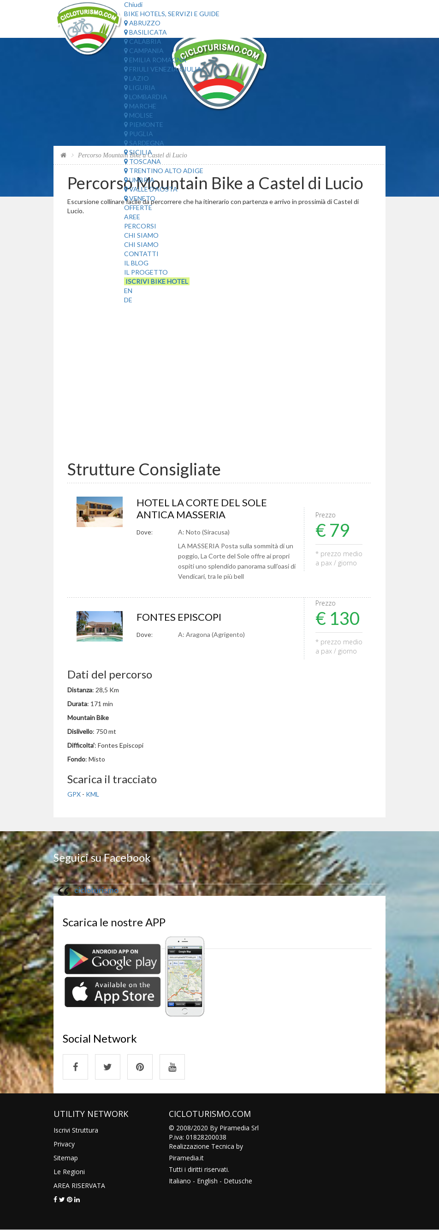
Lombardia (145, 97)
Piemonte (143, 124)
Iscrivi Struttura (75, 1130)
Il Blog (136, 263)
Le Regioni (69, 1171)
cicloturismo (96, 890)
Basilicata (145, 32)
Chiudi (133, 4)
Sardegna (144, 143)
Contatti (141, 254)
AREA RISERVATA (79, 1185)
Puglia (138, 134)
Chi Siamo (141, 235)
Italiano (180, 1180)
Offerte (138, 207)
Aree (132, 217)
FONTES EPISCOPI (178, 617)
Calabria (142, 41)
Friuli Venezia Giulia (163, 69)
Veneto (139, 198)
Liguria (139, 87)
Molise (138, 115)
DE (128, 300)
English (207, 1180)
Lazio (136, 78)
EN (128, 290)
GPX (74, 794)
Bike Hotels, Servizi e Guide (172, 14)
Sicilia (138, 152)
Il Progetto (146, 272)
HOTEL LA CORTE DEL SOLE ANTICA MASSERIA (201, 508)
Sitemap (65, 1157)
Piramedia (184, 1157)
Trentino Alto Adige (163, 170)
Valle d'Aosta (151, 189)
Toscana (142, 161)
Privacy (64, 1144)
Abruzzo (142, 23)
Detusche (238, 1180)
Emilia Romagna (155, 60)
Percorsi (140, 226)
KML (92, 794)
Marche (140, 106)
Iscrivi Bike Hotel (157, 281)
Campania (144, 50)
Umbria (139, 180)
